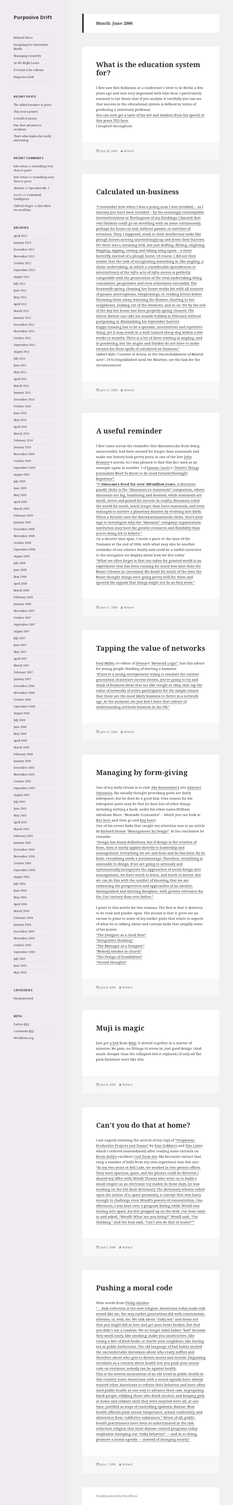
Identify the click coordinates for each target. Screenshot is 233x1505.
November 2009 (24, 454)
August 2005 (22, 795)
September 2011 (24, 345)
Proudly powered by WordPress (116, 1496)
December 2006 (24, 686)
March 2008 (21, 590)
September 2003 (24, 952)
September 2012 (24, 270)
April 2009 (20, 502)
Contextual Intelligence (27, 197)
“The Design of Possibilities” (119, 956)
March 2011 (21, 386)
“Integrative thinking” (114, 940)
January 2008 (22, 604)
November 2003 (24, 938)
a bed (114, 1043)
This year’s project (26, 112)
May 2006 (20, 734)
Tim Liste (193, 1145)
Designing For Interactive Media (31, 47)
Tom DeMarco (165, 1145)
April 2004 (20, 904)
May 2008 (20, 577)
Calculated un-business (137, 191)
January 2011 (22, 393)
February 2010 (23, 440)
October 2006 (22, 700)
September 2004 (24, 870)
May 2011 (20, 372)
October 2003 (22, 945)
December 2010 (24, 399)
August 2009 (22, 474)
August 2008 (22, 556)
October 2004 (22, 863)
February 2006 (23, 754)
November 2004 (24, 856)
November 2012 (24, 256)
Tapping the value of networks (150, 648)
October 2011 (22, 338)
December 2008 (24, 529)
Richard (129, 151)
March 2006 (21, 747)
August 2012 (22, 277)
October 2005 (22, 781)
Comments (24, 1031)
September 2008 (24, 549)
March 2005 (21, 829)
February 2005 (23, 836)
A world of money (25, 118)
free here (104, 820)
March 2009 (21, 509)
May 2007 (20, 652)
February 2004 (23, 918)
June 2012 (20, 290)
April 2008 (20, 583)
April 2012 (20, 304)
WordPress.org (23, 1038)
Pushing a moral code (134, 1287)
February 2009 (23, 515)
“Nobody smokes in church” (119, 951)
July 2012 (19, 284)
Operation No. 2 (39, 188)
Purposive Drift (33, 17)
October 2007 (22, 618)
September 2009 (24, 468)
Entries (21, 1024)
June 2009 (20, 488)
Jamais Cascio (158, 467)
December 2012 (24, 249)
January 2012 (22, 318)
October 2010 (22, 406)
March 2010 (21, 434)
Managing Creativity (27, 56)
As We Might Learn (26, 63)
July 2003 (19, 959)
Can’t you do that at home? (143, 1125)
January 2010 (22, 447)
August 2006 (22, 713)
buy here (147, 820)
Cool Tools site (145, 1156)
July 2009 (19, 481)
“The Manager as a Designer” (120, 945)
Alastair (19, 188)
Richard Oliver (23, 38)
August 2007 (22, 631)
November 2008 (24, 536)
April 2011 (20, 379)
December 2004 (24, 849)
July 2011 (19, 358)
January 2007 (22, 679)
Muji (132, 1043)
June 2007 (20, 645)
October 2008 (22, 543)
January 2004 (22, 925)
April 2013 (20, 236)
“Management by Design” (148, 831)
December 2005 (24, 768)
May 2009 (20, 495)
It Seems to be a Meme (29, 70)
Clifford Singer (23, 206)
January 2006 (22, 761)
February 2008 (23, 597)
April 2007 (20, 659)
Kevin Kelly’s (106, 1156)
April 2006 (20, 740)
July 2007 (19, 638)
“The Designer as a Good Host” (121, 934)
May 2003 (20, 972)
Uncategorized (23, 998)
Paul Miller (105, 663)
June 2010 (20, 413)
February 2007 (23, 672)
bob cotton (20, 166)
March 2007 (21, 665)
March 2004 (21, 911)
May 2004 (20, 897)
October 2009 (22, 461)
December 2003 (24, 931)
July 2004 (19, 884)
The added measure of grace (32, 105)
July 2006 (19, 720)
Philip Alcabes (137, 1302)
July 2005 (19, 802)
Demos (141, 663)
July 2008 (19, 563)
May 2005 (20, 815)
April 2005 (20, 822)
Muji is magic (120, 1028)
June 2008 (20, 570)
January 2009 (22, 522)
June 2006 (20, 727)
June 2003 (20, 966)
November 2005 (24, 774)
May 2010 (20, 420)
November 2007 (24, 611)
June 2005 (20, 809)
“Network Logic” (164, 663)
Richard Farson (113, 831)
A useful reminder (129, 431)
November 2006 (24, 693)
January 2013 (22, 243)
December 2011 (24, 325)
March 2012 (21, 311)
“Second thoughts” (111, 962)
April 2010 (20, 427)
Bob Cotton (21, 177)
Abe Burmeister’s (165, 787)
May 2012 (20, 297)
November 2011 (24, 331)
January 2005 (22, 843)
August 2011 (22, 352)
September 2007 (24, 624)
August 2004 (22, 877)
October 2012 (22, 263)
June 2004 (20, 890)
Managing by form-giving (142, 772)
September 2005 (24, 788)
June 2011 (20, 365)
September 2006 (24, 706)
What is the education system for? (148, 68)
